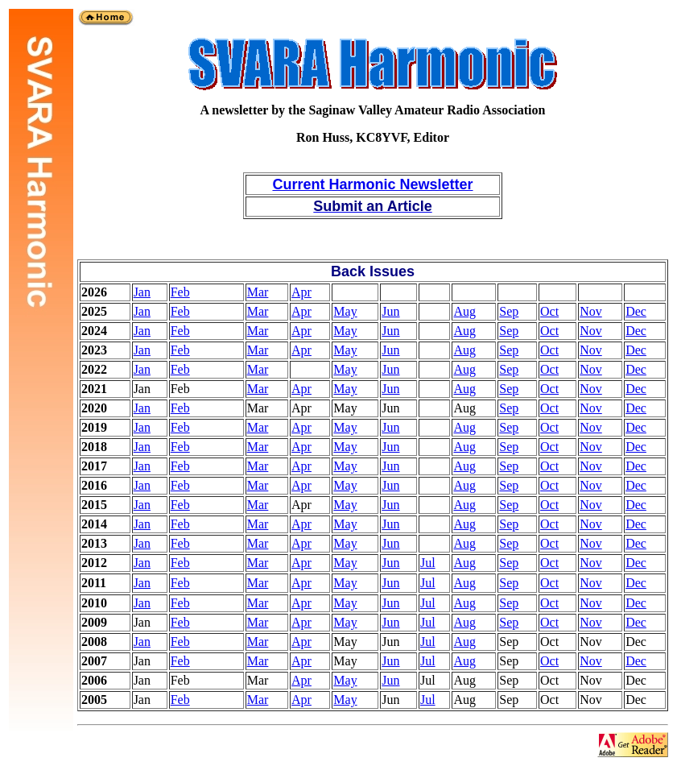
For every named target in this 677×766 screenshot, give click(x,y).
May (345, 311)
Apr (301, 292)
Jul (428, 562)
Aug (464, 311)
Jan (142, 292)
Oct (549, 311)
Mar (258, 292)
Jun (390, 311)
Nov (591, 311)
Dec (635, 311)
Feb (180, 292)
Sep (508, 311)
